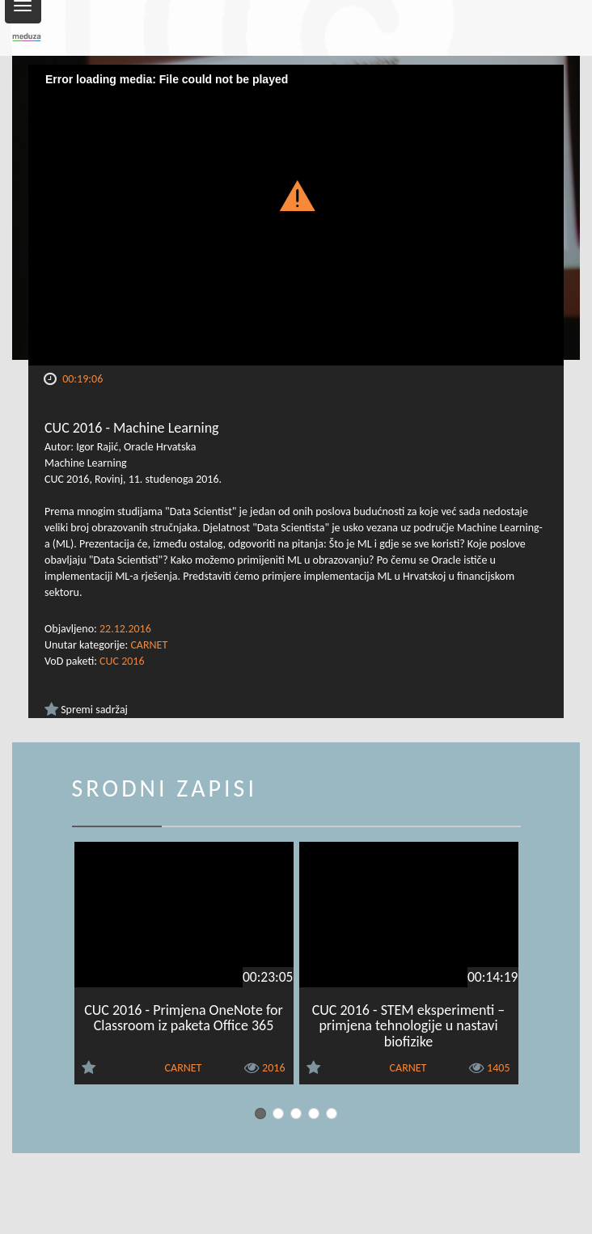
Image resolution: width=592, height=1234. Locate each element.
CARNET (148, 645)
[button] (296, 195)
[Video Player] (296, 215)
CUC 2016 (121, 661)
